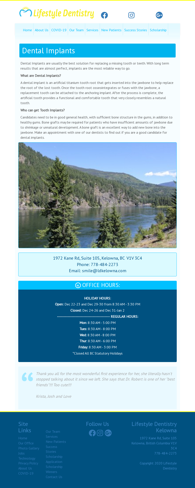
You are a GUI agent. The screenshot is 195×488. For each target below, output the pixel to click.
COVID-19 (58, 30)
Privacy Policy (28, 463)
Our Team (76, 30)
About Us (41, 30)
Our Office (26, 443)
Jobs (21, 453)
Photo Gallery (28, 448)
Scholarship (158, 30)
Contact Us (54, 477)
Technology (26, 458)
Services (92, 30)
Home (27, 30)
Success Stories (135, 30)
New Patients (111, 30)
